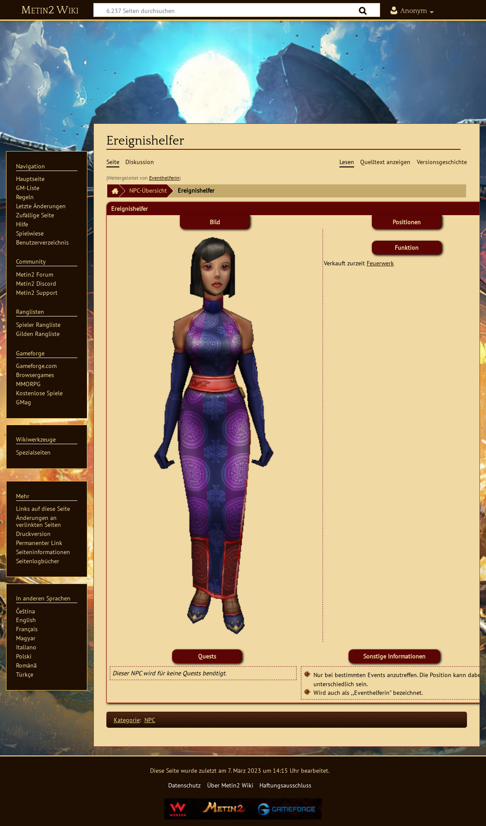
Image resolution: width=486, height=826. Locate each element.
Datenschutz (184, 785)
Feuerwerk (380, 263)
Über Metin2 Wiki (230, 785)
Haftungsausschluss (285, 785)
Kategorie (127, 720)
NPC (149, 720)
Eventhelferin (164, 177)
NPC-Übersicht (148, 190)
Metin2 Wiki (50, 10)
